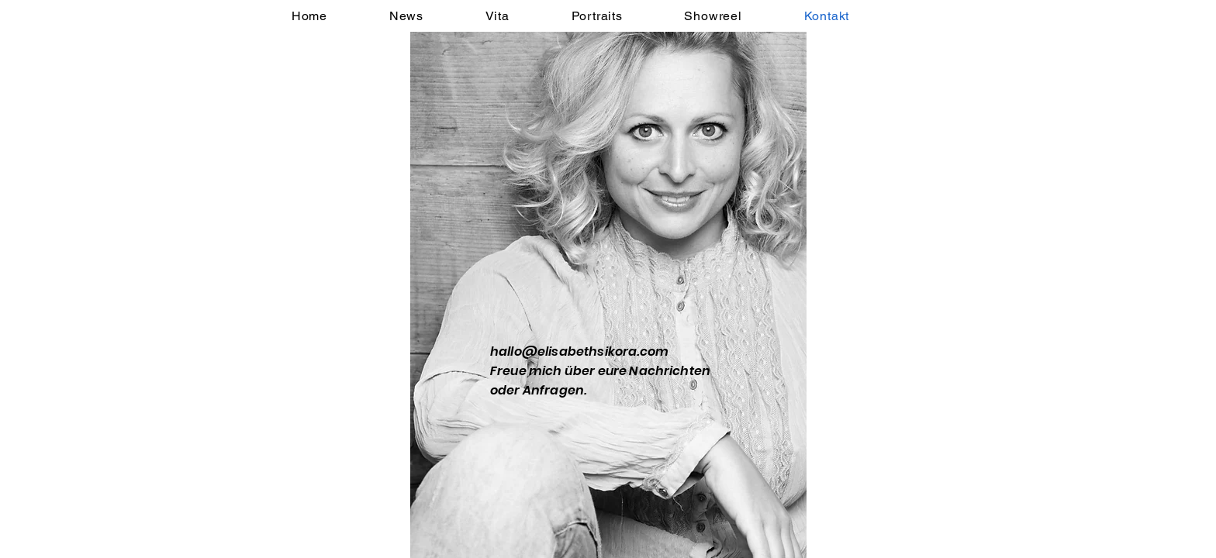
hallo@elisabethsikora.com (579, 351)
